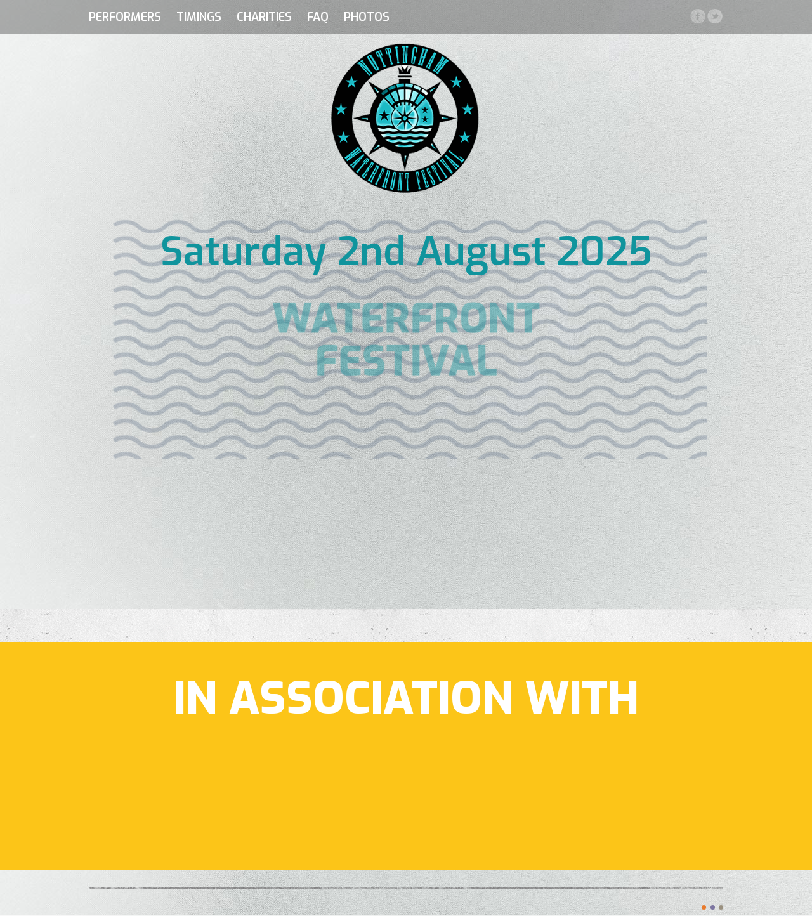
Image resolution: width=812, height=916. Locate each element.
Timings (198, 17)
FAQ (318, 17)
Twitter (714, 16)
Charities (264, 17)
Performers (125, 17)
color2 (712, 907)
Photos (367, 17)
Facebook (697, 16)
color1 (704, 907)
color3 (721, 907)
